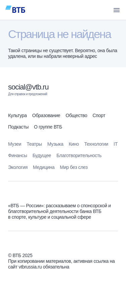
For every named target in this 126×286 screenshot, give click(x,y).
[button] (117, 10)
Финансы (17, 155)
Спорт (98, 115)
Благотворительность (78, 155)
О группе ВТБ (48, 127)
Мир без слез (73, 167)
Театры (34, 144)
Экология (18, 167)
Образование (46, 115)
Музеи (14, 144)
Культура (17, 115)
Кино (74, 144)
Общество (76, 115)
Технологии (96, 144)
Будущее (42, 155)
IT (116, 144)
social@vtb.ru (28, 87)
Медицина (43, 167)
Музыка (55, 144)
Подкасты (18, 127)
